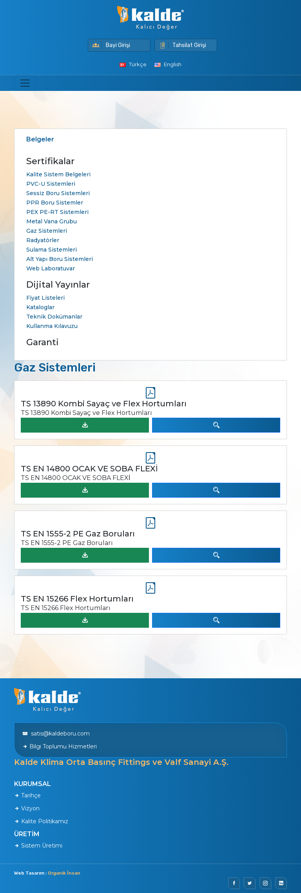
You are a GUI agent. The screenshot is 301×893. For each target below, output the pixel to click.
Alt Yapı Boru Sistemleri (59, 259)
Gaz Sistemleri (46, 230)
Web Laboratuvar (50, 268)
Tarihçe (27, 795)
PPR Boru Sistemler (54, 202)
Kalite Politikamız (41, 821)
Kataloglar (40, 307)
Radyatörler (42, 240)
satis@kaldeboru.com (56, 733)
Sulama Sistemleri (51, 249)
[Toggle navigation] (25, 83)
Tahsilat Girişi (182, 45)
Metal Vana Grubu (51, 221)
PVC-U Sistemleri (50, 183)
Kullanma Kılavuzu (52, 326)
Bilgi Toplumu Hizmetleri (59, 746)
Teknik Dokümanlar (54, 316)
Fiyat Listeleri (45, 297)
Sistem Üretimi (38, 845)
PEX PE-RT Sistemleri (57, 212)
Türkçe (133, 64)
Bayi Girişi (111, 45)
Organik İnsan (64, 873)
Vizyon (27, 808)
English (167, 64)
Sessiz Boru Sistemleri (58, 193)
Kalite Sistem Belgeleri (58, 174)
